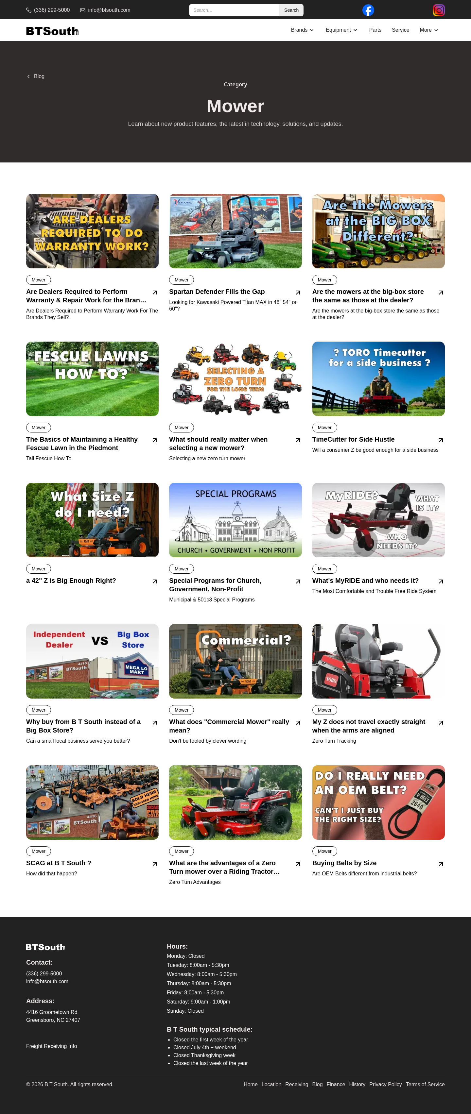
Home (251, 1084)
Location (272, 1084)
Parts (375, 30)
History (357, 1084)
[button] (303, 30)
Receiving (296, 1084)
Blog (317, 1084)
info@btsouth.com (47, 981)
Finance (336, 1084)
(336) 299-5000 (44, 973)
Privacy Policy (385, 1084)
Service (400, 30)
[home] (52, 30)
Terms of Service (425, 1084)
